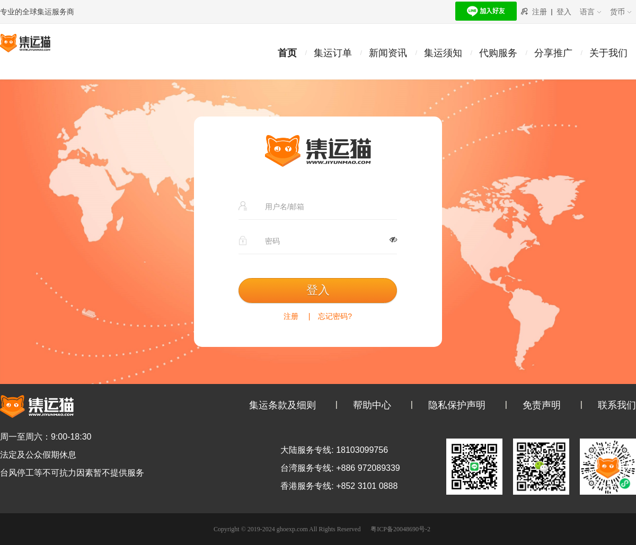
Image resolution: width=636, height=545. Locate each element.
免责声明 (542, 405)
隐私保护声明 (456, 405)
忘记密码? (335, 316)
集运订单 (333, 53)
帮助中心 (372, 405)
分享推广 (553, 53)
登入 (563, 11)
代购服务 (498, 53)
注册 (539, 11)
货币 (621, 11)
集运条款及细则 (282, 405)
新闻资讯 (388, 53)
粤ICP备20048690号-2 (400, 529)
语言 (591, 11)
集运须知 (443, 53)
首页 (287, 53)
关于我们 (608, 53)
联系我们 (617, 405)
